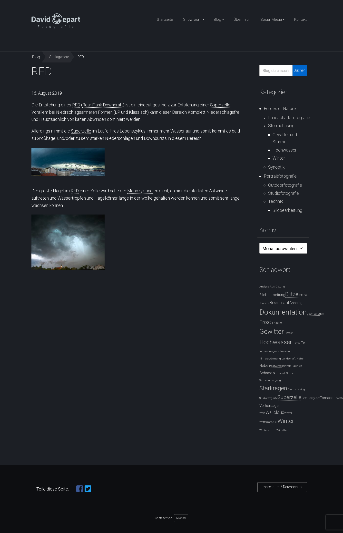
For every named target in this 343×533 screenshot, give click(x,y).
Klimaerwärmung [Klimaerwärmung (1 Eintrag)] (270, 358)
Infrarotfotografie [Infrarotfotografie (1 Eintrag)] (269, 351)
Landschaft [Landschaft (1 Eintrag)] (289, 358)
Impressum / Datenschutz (282, 487)
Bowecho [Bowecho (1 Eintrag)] (264, 303)
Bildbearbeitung (287, 210)
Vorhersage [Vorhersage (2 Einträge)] (269, 405)
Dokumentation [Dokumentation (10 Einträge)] (283, 312)
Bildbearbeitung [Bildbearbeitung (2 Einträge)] (272, 295)
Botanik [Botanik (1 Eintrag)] (302, 295)
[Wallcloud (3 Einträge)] (274, 412)
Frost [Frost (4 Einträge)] (265, 322)
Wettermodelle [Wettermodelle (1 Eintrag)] (267, 422)
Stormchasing (281, 125)
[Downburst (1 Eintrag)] (313, 314)
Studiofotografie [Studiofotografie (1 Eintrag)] (268, 398)
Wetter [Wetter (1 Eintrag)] (288, 413)
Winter (279, 158)
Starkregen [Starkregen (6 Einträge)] (273, 388)
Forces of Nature (280, 108)
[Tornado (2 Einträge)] (326, 398)
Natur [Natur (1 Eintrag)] (300, 358)
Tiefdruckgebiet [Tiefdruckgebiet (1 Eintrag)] (310, 398)
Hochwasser (285, 150)
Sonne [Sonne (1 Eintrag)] (290, 373)
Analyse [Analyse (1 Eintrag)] (264, 286)
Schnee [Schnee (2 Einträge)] (265, 373)
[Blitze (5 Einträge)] (291, 294)
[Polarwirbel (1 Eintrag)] (275, 366)
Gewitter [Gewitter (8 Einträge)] (271, 332)
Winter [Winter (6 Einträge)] (285, 420)
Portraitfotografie (280, 176)
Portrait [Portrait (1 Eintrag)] (286, 366)
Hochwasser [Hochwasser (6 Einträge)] (275, 342)
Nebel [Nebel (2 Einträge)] (264, 365)
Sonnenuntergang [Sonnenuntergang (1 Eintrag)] (270, 380)
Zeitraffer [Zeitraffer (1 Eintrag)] (281, 430)
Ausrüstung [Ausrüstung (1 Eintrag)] (277, 286)
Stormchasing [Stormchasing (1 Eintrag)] (296, 389)
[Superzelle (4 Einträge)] (289, 397)
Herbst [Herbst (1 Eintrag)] (289, 333)
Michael (181, 518)
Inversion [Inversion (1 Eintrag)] (285, 351)
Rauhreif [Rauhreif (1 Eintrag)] (297, 366)
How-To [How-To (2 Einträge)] (299, 343)
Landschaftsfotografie (289, 117)
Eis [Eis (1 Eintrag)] (322, 313)
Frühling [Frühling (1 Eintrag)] (277, 323)
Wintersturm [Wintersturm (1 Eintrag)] (267, 430)
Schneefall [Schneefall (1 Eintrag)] (279, 373)
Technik (275, 201)
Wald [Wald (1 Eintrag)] (262, 413)
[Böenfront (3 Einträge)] (279, 302)
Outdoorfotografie (285, 185)
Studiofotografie (283, 193)
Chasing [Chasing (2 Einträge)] (296, 303)
